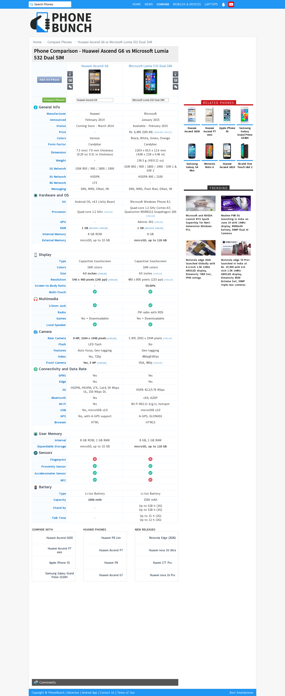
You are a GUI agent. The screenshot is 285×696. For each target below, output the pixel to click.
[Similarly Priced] (163, 132)
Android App (89, 692)
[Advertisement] (184, 23)
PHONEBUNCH (71, 22)
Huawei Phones (94, 529)
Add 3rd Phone (49, 79)
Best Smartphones (241, 692)
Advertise (73, 692)
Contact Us (107, 692)
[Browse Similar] (98, 228)
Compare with (42, 529)
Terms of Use (126, 692)
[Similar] (108, 212)
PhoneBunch (56, 692)
